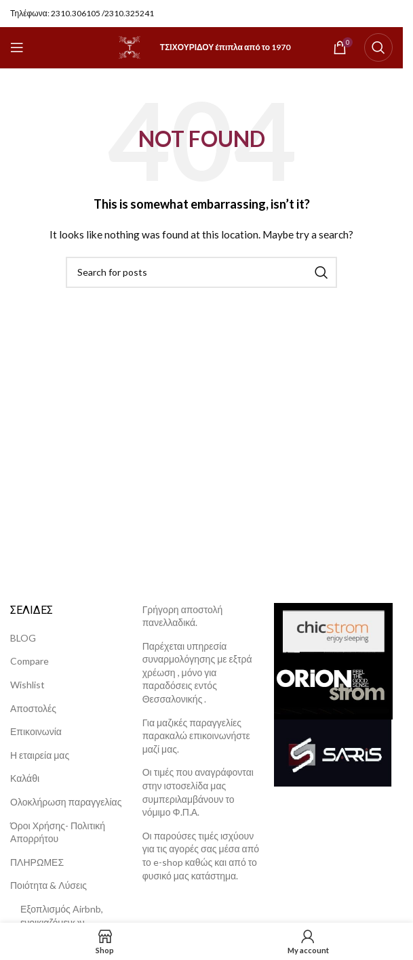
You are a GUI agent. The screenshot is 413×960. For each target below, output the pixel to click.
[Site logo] (129, 46)
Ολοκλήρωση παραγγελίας (65, 802)
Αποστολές (33, 708)
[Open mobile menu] (17, 47)
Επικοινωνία (36, 731)
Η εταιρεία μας (39, 755)
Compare (29, 661)
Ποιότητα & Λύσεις (48, 885)
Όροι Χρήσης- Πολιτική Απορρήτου (57, 832)
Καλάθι (24, 778)
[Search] (378, 47)
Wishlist (27, 684)
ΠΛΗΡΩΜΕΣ (37, 862)
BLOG (23, 638)
